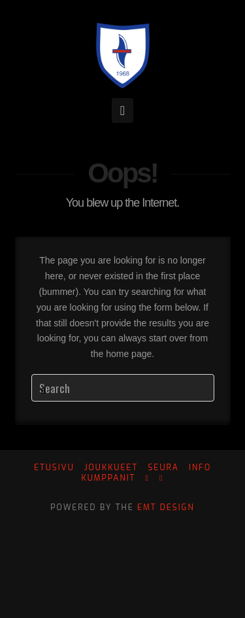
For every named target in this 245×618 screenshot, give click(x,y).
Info (200, 468)
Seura (163, 468)
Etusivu (54, 468)
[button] (122, 110)
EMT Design (166, 507)
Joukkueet (111, 468)
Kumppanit (109, 478)
